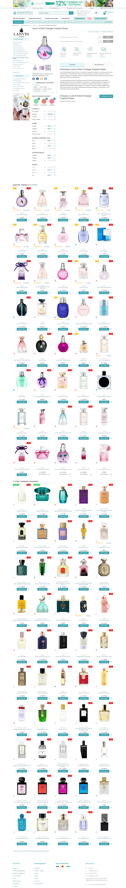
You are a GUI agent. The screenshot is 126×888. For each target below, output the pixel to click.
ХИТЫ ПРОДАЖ (18, 22)
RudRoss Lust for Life (42, 765)
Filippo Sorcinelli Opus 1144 (104, 838)
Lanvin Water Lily (83, 433)
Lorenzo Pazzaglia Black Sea (83, 802)
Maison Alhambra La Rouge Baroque (63, 583)
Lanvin (34, 185)
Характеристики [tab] (99, 64)
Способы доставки (37, 8)
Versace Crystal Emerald (42, 511)
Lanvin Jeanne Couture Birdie (22, 469)
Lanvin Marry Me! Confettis (42, 469)
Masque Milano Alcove (42, 729)
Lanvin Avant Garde (17, 80)
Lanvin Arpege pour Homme (19, 78)
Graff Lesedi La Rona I (83, 838)
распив (38, 851)
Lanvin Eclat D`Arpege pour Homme (21, 82)
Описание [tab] (72, 64)
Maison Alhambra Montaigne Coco (22, 620)
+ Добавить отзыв (106, 96)
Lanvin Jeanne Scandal (83, 469)
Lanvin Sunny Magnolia (104, 360)
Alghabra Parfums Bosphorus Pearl (22, 765)
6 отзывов (88, 210)
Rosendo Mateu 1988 (21, 693)
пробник (24, 851)
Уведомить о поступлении (108, 37)
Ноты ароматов (38, 883)
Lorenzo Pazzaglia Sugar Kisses (22, 802)
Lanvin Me (42, 323)
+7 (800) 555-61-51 (85, 11)
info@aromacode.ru (94, 876)
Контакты (37, 881)
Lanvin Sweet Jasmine (83, 396)
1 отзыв (108, 210)
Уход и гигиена (17, 876)
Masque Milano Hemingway (84, 656)
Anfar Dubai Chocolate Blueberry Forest (83, 511)
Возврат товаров (39, 870)
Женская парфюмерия (19, 870)
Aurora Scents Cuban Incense (42, 583)
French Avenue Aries (104, 583)
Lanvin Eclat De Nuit (17, 60)
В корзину (21, 220)
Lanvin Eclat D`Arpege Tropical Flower (20, 58)
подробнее (62, 56)
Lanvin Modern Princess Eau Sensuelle (42, 287)
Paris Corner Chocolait (63, 547)
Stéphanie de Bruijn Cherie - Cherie (21, 729)
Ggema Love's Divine (83, 693)
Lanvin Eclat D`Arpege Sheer (19, 55)
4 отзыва (46, 246)
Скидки (91, 8)
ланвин (20, 851)
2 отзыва (26, 246)
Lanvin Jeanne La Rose (104, 469)
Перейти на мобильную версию (97, 884)
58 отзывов (26, 210)
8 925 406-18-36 (93, 873)
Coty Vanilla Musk (21, 656)
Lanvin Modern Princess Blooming (21, 360)
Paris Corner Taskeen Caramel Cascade (104, 511)
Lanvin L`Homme (17, 84)
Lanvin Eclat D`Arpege (18, 48)
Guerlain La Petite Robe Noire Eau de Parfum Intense (83, 583)
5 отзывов (26, 282)
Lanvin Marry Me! (22, 251)
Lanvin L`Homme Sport (18, 86)
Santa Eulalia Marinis (42, 693)
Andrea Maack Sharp (104, 765)
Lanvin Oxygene (104, 251)
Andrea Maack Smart (83, 765)
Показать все (16, 72)
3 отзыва (46, 282)
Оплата (36, 873)
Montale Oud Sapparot (104, 693)
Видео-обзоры (17, 881)
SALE (89, 18)
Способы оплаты (55, 8)
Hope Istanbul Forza (104, 729)
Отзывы (15, 886)
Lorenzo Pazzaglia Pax (42, 802)
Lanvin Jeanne (16, 66)
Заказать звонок (82, 14)
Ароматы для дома (51, 18)
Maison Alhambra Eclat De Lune (42, 620)
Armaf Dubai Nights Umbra (63, 620)
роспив (42, 851)
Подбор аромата (100, 18)
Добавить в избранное (107, 31)
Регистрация (109, 8)
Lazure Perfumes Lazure (22, 838)
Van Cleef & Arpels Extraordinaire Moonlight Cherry (83, 729)
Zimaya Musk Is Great (104, 547)
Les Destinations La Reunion (42, 838)
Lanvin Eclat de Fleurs (18, 64)
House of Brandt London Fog (42, 547)
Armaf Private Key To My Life (42, 656)
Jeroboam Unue (63, 729)
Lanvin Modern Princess (42, 214)
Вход (103, 8)
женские (46, 851)
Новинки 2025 (79, 18)
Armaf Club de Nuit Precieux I (63, 656)
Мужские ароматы (35, 18)
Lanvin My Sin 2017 (42, 433)
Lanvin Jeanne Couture (22, 287)
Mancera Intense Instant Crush (104, 656)
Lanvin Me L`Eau (84, 287)
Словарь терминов (94, 31)
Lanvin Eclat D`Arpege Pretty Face (20, 53)
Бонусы (36, 876)
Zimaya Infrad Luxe (83, 547)
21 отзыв (46, 210)
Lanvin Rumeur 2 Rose (83, 214)
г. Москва (22, 8)
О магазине (16, 883)
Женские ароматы (19, 18)
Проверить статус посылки (74, 8)
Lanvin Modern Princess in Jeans (63, 433)
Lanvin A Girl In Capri (17, 42)
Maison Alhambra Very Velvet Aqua (63, 511)
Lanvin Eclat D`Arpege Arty (19, 49)
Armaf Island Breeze (104, 620)
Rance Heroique (63, 693)
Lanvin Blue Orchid (17, 46)
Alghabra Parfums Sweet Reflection (63, 765)
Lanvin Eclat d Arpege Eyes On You (21, 62)
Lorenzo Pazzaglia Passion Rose (63, 802)
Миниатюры (66, 18)
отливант (15, 851)
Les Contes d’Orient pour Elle (63, 838)
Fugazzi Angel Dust (22, 511)
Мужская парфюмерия (19, 873)
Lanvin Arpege (16, 44)
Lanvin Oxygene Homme (18, 88)
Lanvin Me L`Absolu (63, 396)
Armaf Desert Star (83, 620)
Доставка (37, 868)
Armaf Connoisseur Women (104, 802)
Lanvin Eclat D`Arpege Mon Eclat (20, 51)
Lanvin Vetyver (16, 90)
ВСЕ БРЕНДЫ (108, 22)
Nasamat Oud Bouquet (22, 547)
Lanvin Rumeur (83, 360)
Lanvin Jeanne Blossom (104, 433)
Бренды (15, 868)
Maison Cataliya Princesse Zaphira (21, 583)
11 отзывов (67, 210)
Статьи (15, 878)
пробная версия (31, 851)
